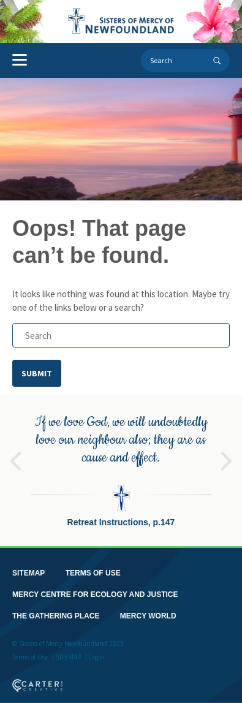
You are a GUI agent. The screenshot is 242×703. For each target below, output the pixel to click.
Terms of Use (30, 657)
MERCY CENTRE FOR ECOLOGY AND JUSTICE (95, 594)
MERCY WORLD (148, 616)
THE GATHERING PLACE (55, 616)
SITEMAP (28, 573)
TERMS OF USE (93, 573)
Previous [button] (15, 455)
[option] (121, 470)
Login (96, 657)
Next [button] (226, 455)
